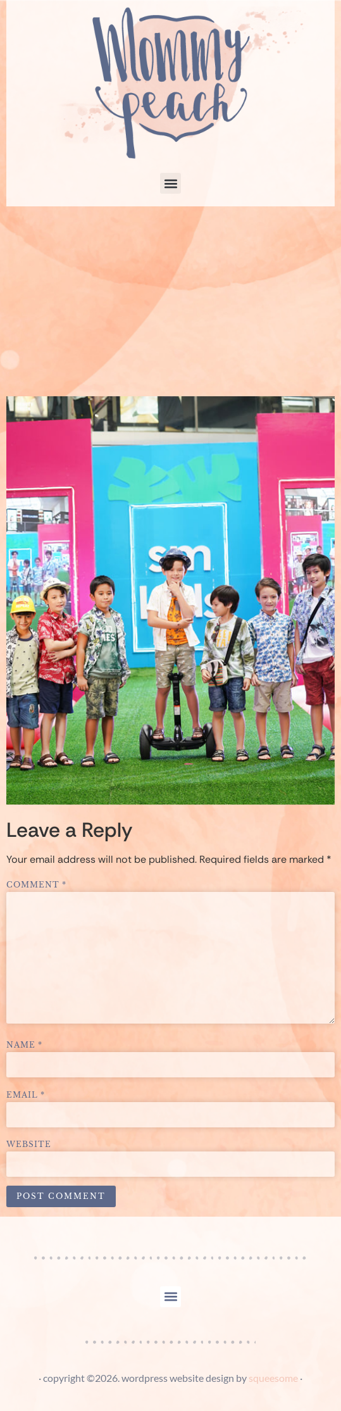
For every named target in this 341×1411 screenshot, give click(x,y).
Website (28, 1144)
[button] (170, 183)
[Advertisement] (170, 301)
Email (25, 1095)
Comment (36, 885)
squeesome (273, 1378)
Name (24, 1045)
